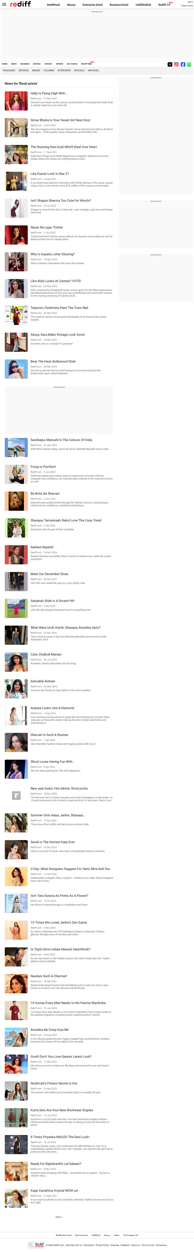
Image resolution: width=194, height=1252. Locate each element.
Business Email (119, 4)
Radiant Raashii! (42, 547)
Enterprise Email (93, 4)
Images (36, 70)
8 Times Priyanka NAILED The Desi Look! (60, 1137)
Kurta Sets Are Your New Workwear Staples (62, 1110)
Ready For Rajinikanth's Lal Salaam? (56, 1164)
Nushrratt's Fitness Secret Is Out (54, 1083)
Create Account (187, 6)
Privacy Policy (102, 1245)
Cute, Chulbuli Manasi (46, 654)
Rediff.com (58, 1245)
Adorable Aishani (43, 681)
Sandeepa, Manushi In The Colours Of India (61, 440)
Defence (24, 70)
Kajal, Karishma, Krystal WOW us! (54, 1190)
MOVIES (37, 64)
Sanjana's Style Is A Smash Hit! (52, 601)
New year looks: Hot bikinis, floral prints (59, 788)
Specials (79, 70)
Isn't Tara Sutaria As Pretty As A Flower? (59, 896)
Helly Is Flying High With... (49, 93)
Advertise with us (74, 1245)
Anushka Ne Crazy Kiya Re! (50, 1030)
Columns (49, 70)
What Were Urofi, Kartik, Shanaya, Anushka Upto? (65, 627)
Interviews (64, 70)
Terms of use (148, 1245)
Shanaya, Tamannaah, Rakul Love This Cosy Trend (66, 520)
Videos (116, 1235)
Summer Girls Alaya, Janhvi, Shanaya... (58, 815)
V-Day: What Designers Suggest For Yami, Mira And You (70, 869)
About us (135, 1245)
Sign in (190, 2)
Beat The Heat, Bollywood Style (53, 361)
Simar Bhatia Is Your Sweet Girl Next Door (60, 120)
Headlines (9, 70)
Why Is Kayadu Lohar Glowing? (53, 254)
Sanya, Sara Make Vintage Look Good (58, 334)
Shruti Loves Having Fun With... (53, 761)
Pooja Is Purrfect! (43, 467)
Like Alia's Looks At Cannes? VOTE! (56, 281)
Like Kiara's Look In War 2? (50, 174)
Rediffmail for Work (64, 1235)
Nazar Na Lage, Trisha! (47, 227)
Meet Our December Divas (49, 574)
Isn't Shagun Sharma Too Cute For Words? (61, 200)
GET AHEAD (72, 64)
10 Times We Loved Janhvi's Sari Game (59, 922)
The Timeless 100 (130, 1235)
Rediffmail (53, 4)
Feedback (125, 1245)
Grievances (161, 1245)
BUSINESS (24, 64)
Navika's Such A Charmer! (49, 976)
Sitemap (115, 1245)
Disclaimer (89, 1245)
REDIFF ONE (86, 64)
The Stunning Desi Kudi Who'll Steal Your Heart (64, 147)
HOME (4, 64)
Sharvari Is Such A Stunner (49, 735)
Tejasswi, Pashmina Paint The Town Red (59, 308)
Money (71, 4)
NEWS (14, 64)
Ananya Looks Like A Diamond (52, 708)
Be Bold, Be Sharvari (45, 493)
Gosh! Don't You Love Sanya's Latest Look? (61, 1056)
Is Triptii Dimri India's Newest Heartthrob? (60, 949)
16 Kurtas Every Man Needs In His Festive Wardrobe (68, 1003)
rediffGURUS (143, 4)
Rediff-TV (164, 4)
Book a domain (81, 1235)
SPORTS (59, 64)
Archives (93, 70)
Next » (59, 1216)
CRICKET (48, 64)
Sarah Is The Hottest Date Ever (53, 842)
